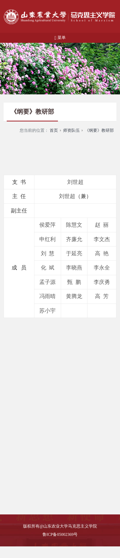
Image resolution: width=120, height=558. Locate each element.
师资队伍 (71, 130)
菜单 (59, 37)
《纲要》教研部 (99, 130)
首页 (54, 130)
